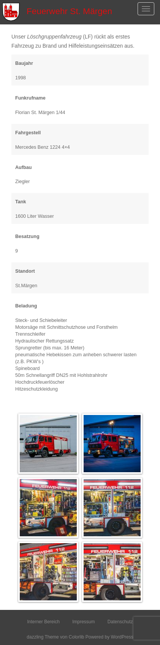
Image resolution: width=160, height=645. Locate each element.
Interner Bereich (43, 621)
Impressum (83, 621)
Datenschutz (120, 621)
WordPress (122, 637)
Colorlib (76, 637)
